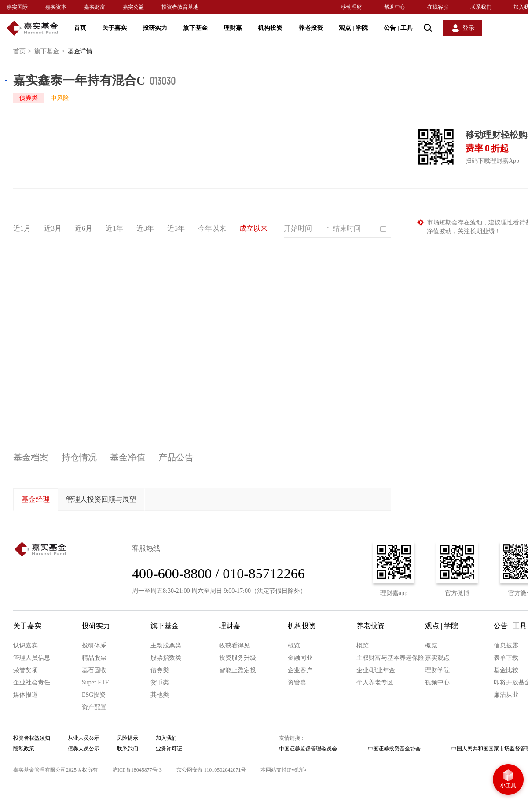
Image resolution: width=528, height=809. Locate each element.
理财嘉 (233, 28)
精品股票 (94, 658)
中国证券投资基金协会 (394, 749)
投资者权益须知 (31, 738)
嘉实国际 (17, 7)
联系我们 (480, 7)
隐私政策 (23, 749)
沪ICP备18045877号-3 (137, 770)
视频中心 (437, 682)
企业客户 (300, 670)
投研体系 (94, 645)
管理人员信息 (31, 658)
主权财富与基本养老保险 (390, 658)
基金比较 (506, 670)
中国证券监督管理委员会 (308, 749)
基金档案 (30, 457)
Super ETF (95, 682)
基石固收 (94, 670)
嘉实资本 (55, 7)
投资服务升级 (237, 658)
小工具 (508, 780)
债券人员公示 (83, 749)
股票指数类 (165, 658)
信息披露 (506, 645)
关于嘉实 (114, 28)
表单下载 (506, 658)
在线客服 (437, 7)
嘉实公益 (133, 7)
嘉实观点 (437, 658)
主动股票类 (165, 645)
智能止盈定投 (237, 670)
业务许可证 (169, 749)
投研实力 (155, 28)
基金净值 (127, 457)
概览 (294, 645)
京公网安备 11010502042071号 (211, 770)
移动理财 (351, 7)
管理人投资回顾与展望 (101, 499)
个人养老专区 (374, 682)
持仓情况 (79, 457)
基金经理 (36, 499)
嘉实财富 (94, 7)
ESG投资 (94, 694)
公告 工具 (398, 28)
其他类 (159, 694)
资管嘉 (297, 682)
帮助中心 (394, 7)
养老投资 (310, 28)
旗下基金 (195, 28)
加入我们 (166, 738)
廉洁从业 (506, 694)
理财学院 (437, 670)
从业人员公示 (83, 738)
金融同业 (300, 658)
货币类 (159, 682)
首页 (80, 28)
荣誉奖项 (25, 670)
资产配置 (94, 707)
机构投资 (270, 28)
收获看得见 (234, 645)
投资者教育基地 (179, 7)
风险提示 (127, 738)
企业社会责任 (31, 682)
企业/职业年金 (375, 670)
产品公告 (176, 457)
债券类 (159, 670)
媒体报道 (25, 694)
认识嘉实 (25, 645)
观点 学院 (353, 28)
